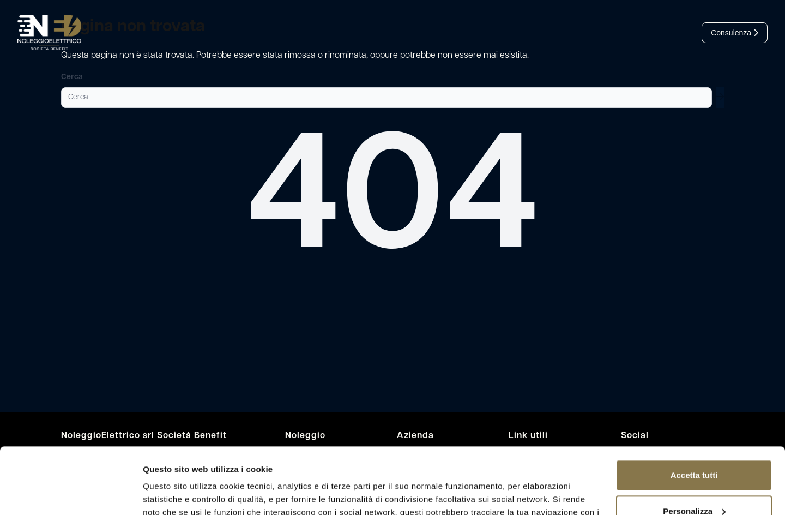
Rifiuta (694, 484)
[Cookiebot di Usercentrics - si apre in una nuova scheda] (70, 494)
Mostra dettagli (172, 493)
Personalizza (694, 448)
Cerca (72, 77)
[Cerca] (386, 97)
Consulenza (734, 32)
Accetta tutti (694, 413)
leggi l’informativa (541, 463)
